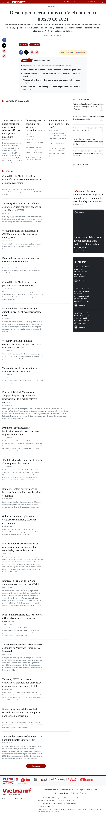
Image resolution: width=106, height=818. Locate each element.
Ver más (10, 171)
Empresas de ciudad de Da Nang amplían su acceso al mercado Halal (20, 582)
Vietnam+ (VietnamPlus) (18, 1)
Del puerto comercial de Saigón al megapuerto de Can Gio (22, 461)
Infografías (82, 164)
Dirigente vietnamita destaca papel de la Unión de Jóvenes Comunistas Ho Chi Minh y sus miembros (88, 196)
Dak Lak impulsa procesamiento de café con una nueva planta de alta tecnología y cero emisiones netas (20, 547)
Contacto (83, 793)
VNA (95, 789)
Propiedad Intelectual (51, 789)
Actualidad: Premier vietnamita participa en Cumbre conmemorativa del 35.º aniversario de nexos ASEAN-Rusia (81, 295)
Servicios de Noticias (62, 793)
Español (86, 2)
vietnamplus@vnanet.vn (51, 806)
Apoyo (82, 789)
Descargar (36, 766)
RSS (77, 789)
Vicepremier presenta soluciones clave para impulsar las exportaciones (22, 738)
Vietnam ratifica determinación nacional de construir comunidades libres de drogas (51, 81)
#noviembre (35, 45)
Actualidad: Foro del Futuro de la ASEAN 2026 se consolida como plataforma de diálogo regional (81, 318)
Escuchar (82, 281)
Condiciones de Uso (66, 789)
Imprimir (4, 51)
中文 (91, 1)
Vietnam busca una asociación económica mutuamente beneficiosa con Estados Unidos (88, 141)
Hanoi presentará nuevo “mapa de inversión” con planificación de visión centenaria (21, 492)
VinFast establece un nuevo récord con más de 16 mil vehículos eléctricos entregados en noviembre (12, 128)
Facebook (4, 40)
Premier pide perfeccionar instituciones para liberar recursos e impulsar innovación (21, 431)
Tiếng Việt (66, 2)
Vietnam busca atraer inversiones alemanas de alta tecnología (19, 369)
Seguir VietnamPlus (67, 52)
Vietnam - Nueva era (42, 60)
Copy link (4, 56)
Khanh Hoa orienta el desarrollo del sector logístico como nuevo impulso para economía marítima (21, 712)
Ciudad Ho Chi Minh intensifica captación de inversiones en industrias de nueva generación (22, 179)
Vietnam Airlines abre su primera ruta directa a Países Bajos (87, 129)
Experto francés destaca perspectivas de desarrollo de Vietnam (47, 66)
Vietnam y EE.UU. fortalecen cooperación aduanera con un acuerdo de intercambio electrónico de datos (22, 682)
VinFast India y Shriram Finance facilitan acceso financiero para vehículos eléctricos (88, 106)
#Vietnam (23, 45)
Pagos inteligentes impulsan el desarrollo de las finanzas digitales (88, 117)
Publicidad (74, 793)
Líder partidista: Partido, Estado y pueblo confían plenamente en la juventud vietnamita (51, 87)
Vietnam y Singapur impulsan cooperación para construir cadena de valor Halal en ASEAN (21, 344)
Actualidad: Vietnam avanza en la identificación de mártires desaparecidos (81, 272)
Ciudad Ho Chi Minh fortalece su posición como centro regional (19, 283)
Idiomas (89, 789)
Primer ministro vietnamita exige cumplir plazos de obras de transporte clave (52, 69)
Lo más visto (82, 99)
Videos (80, 212)
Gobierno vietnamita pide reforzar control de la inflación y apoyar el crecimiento (19, 519)
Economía (53, 7)
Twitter (4, 45)
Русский (97, 2)
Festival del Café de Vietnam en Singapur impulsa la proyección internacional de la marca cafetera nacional (19, 397)
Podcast (82, 262)
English (73, 2)
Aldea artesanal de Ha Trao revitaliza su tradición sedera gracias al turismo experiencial (88, 242)
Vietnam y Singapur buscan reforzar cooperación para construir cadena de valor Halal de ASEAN (21, 207)
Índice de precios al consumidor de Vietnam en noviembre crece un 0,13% (35, 127)
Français (79, 2)
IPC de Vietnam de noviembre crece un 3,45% (59, 123)
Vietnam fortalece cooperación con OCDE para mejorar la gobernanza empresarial (20, 234)
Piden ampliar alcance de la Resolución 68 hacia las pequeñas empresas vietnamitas (22, 618)
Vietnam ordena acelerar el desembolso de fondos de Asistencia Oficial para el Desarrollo (22, 648)
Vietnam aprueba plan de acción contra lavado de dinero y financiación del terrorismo (51, 74)
